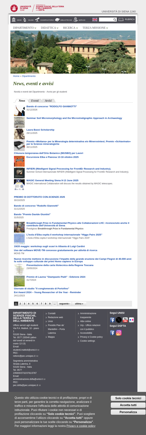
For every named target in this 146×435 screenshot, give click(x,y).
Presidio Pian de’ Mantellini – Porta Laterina (56, 329)
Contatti (51, 313)
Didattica (48, 27)
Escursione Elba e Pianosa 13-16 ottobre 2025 (52, 157)
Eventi (35, 100)
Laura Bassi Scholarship (40, 129)
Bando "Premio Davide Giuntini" (32, 214)
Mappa (51, 337)
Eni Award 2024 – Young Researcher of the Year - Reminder (47, 292)
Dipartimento (23, 27)
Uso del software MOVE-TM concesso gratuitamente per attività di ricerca (55, 250)
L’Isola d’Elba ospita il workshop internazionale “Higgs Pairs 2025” (64, 234)
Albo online (85, 321)
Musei (31, 20)
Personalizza (128, 414)
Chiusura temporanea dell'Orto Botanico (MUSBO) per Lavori (48, 153)
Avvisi (48, 100)
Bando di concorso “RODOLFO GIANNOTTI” (51, 106)
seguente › (64, 303)
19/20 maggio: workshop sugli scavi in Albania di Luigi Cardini (49, 246)
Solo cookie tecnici (128, 400)
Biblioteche (66, 20)
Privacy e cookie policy (81, 427)
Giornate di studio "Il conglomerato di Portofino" (41, 288)
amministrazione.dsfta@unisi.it (29, 379)
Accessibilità (86, 333)
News (24, 100)
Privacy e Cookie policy (91, 337)
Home (16, 76)
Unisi (50, 321)
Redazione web (55, 317)
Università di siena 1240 (119, 11)
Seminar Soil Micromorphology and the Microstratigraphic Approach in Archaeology (74, 118)
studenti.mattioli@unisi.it (26, 350)
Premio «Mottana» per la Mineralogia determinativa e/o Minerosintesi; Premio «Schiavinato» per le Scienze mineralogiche (78, 142)
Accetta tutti (128, 407)
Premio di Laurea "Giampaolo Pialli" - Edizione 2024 (55, 277)
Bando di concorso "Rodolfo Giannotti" (36, 205)
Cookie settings (87, 341)
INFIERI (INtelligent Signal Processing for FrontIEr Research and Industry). (68, 168)
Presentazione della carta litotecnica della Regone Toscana (59, 265)
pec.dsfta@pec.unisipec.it (27, 385)
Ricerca (69, 27)
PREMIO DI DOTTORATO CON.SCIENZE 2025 (39, 197)
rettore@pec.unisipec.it (25, 356)
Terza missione (94, 27)
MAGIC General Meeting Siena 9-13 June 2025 (52, 180)
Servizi (82, 20)
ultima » (79, 303)
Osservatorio (47, 20)
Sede (19, 20)
